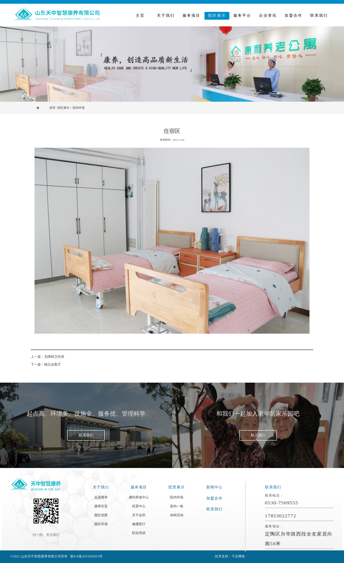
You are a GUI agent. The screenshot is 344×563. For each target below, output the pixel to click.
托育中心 (138, 506)
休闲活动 (176, 515)
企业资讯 (268, 15)
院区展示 (217, 15)
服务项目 (191, 15)
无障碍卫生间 (54, 357)
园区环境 (101, 524)
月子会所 (138, 515)
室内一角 (176, 506)
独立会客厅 (52, 364)
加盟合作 (293, 15)
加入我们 (257, 435)
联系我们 (319, 15)
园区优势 (101, 515)
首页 (52, 107)
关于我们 (166, 15)
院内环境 (79, 107)
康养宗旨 (101, 506)
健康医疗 (138, 524)
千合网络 (238, 556)
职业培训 (138, 533)
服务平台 (242, 15)
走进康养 (101, 497)
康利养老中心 (139, 497)
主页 (140, 15)
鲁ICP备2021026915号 (86, 556)
